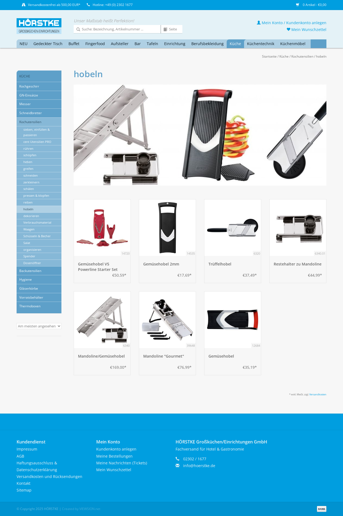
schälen (28, 189)
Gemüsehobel (221, 356)
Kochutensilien (302, 56)
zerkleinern (31, 182)
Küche (235, 43)
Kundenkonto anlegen (116, 449)
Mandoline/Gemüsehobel (101, 356)
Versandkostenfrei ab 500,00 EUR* (54, 4)
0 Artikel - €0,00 (311, 4)
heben (27, 162)
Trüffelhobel (219, 264)
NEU (23, 43)
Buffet (73, 43)
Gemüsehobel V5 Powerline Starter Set (98, 266)
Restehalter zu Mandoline (298, 264)
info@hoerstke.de (199, 465)
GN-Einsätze (28, 95)
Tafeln (152, 43)
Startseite (269, 56)
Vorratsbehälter (31, 297)
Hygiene (25, 279)
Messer (25, 104)
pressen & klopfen (36, 195)
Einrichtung (174, 43)
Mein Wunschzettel (306, 29)
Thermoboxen (29, 306)
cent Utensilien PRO (37, 142)
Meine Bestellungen (114, 456)
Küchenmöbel (292, 43)
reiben (28, 202)
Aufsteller (120, 43)
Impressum (27, 449)
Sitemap (24, 490)
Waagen (29, 229)
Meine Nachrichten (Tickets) (121, 462)
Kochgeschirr (29, 86)
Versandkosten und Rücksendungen (49, 476)
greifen (28, 169)
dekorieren (31, 216)
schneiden (30, 175)
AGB (20, 456)
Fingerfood (95, 43)
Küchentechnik (260, 43)
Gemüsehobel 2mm (161, 264)
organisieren (32, 250)
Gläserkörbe (28, 288)
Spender (29, 256)
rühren (28, 148)
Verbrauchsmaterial (37, 222)
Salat (26, 243)
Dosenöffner (32, 263)
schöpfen (29, 155)
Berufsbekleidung (207, 43)
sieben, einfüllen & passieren (36, 132)
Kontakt (23, 483)
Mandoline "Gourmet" (163, 356)
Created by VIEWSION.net (81, 508)
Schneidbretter (30, 113)
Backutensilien (30, 270)
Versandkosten (317, 394)
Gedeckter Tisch (48, 43)
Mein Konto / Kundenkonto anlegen (291, 22)
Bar (138, 43)
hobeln (321, 56)
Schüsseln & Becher (37, 236)
